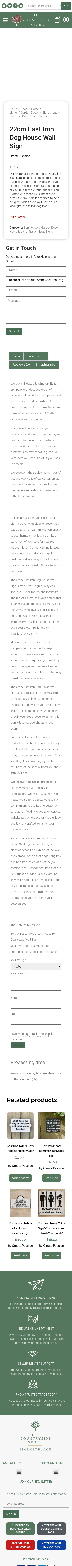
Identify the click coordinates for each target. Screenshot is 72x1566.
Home (13, 109)
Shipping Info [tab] (45, 364)
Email (15, 1013)
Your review (19, 973)
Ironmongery (32, 227)
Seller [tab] (17, 356)
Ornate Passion (20, 156)
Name (15, 998)
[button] (19, 1472)
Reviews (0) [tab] (21, 364)
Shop (24, 109)
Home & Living (19, 231)
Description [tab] (35, 356)
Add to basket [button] (20, 1177)
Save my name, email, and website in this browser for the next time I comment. (34, 1036)
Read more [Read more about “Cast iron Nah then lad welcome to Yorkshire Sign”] (20, 1255)
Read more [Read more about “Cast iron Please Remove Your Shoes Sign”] (52, 1177)
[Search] (66, 6)
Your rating (18, 960)
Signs (45, 112)
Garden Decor (30, 112)
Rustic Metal (37, 231)
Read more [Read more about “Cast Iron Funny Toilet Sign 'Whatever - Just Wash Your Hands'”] (52, 1255)
